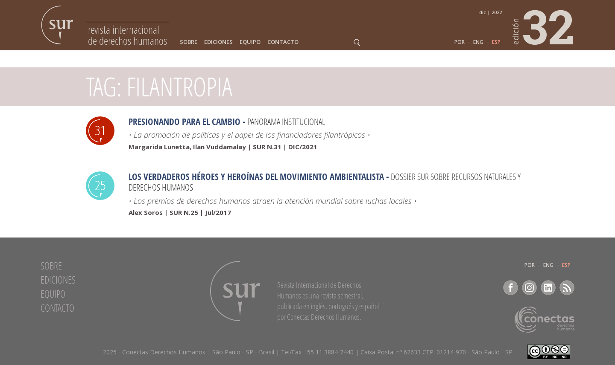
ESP (496, 42)
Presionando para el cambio (184, 121)
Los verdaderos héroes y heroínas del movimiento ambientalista (256, 176)
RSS (566, 287)
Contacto (283, 42)
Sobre (188, 42)
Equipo (250, 42)
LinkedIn (548, 287)
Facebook (510, 287)
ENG (478, 42)
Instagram (529, 287)
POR (459, 42)
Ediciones (218, 42)
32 (543, 26)
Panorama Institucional (286, 121)
